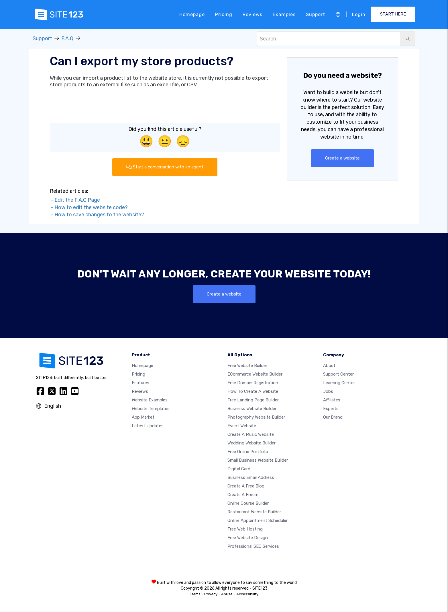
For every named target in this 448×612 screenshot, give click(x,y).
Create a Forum (242, 495)
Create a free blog (245, 486)
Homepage (192, 14)
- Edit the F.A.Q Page (75, 200)
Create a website (342, 158)
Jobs (328, 392)
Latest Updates (148, 426)
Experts (331, 409)
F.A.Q (67, 38)
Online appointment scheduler (257, 521)
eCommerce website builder (254, 374)
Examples (284, 14)
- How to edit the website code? (89, 208)
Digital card (238, 469)
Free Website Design (247, 538)
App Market (143, 417)
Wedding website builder (251, 443)
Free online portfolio (247, 452)
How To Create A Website (252, 392)
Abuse (227, 594)
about (329, 366)
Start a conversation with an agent (165, 167)
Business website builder (251, 409)
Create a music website (250, 435)
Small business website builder (257, 460)
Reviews (252, 14)
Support (315, 14)
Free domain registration (252, 383)
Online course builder (248, 503)
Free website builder (247, 366)
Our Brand (333, 417)
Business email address (250, 478)
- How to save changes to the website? (97, 215)
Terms (195, 594)
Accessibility (247, 594)
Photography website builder (256, 417)
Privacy (210, 594)
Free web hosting (245, 529)
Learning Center (339, 383)
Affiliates (331, 400)
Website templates (151, 409)
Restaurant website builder (254, 512)
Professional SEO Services (253, 546)
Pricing (223, 14)
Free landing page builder (253, 400)
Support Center (338, 374)
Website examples (150, 400)
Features (140, 383)
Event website (241, 426)
